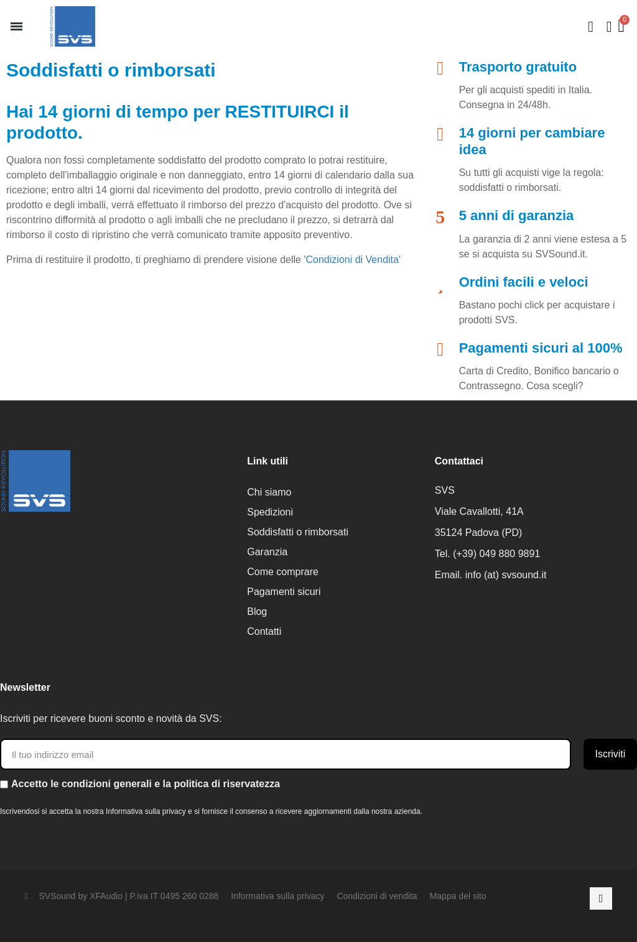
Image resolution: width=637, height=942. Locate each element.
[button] (16, 26)
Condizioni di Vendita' (353, 259)
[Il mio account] (609, 26)
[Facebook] (601, 898)
